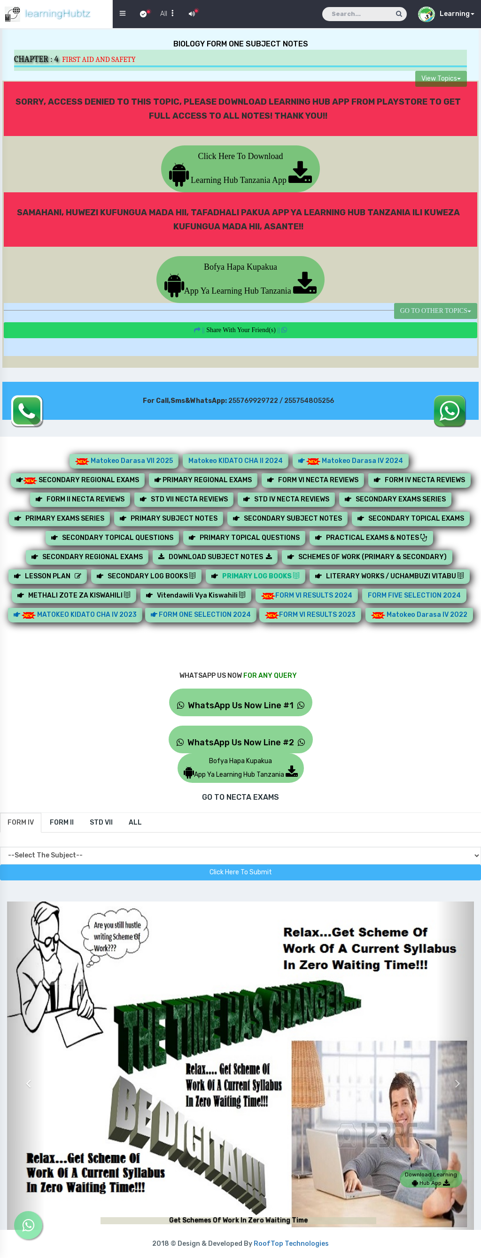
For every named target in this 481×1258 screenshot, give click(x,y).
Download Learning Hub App (431, 1178)
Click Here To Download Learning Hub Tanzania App (240, 168)
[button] (26, 1076)
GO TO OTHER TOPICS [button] (435, 310)
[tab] (20, 823)
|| (240, 329)
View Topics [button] (441, 79)
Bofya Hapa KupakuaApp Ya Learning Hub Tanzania (240, 279)
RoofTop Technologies (291, 1244)
